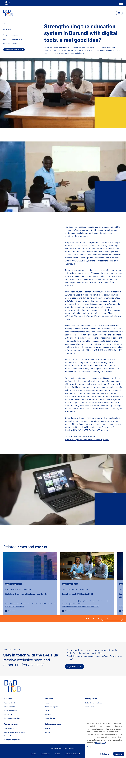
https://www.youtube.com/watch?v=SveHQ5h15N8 (87, 439)
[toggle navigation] (119, 13)
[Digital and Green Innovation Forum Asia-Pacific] (30, 583)
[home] (8, 13)
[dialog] (105, 739)
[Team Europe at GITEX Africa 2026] (87, 583)
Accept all (119, 754)
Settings (90, 747)
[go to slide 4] (96, 619)
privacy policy (100, 742)
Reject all (106, 754)
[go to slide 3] (93, 619)
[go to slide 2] (91, 619)
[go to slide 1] (88, 619)
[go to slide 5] (98, 619)
